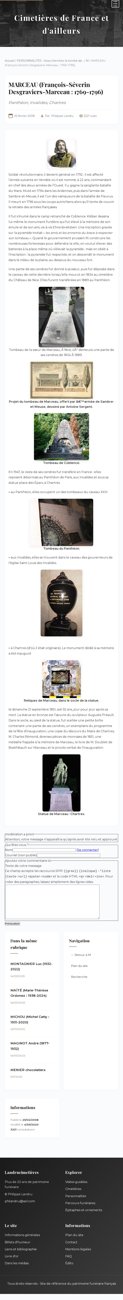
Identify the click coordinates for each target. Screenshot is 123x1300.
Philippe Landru (62, 116)
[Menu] (115, 4)
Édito (69, 1269)
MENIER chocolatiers (28, 1076)
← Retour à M (81, 961)
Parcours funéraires (80, 1209)
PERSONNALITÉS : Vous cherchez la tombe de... (50, 60)
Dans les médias (17, 1269)
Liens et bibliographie (21, 1255)
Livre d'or (12, 1262)
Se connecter (87, 850)
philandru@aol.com (20, 1207)
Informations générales (22, 1241)
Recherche (79, 983)
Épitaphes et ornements (83, 1216)
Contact (71, 1248)
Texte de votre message (23, 866)
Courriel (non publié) (21, 855)
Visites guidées (76, 1188)
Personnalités (75, 1202)
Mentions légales (78, 1255)
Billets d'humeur (17, 1248)
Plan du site (79, 972)
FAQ (68, 1262)
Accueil (9, 60)
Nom (9, 850)
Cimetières (73, 1195)
